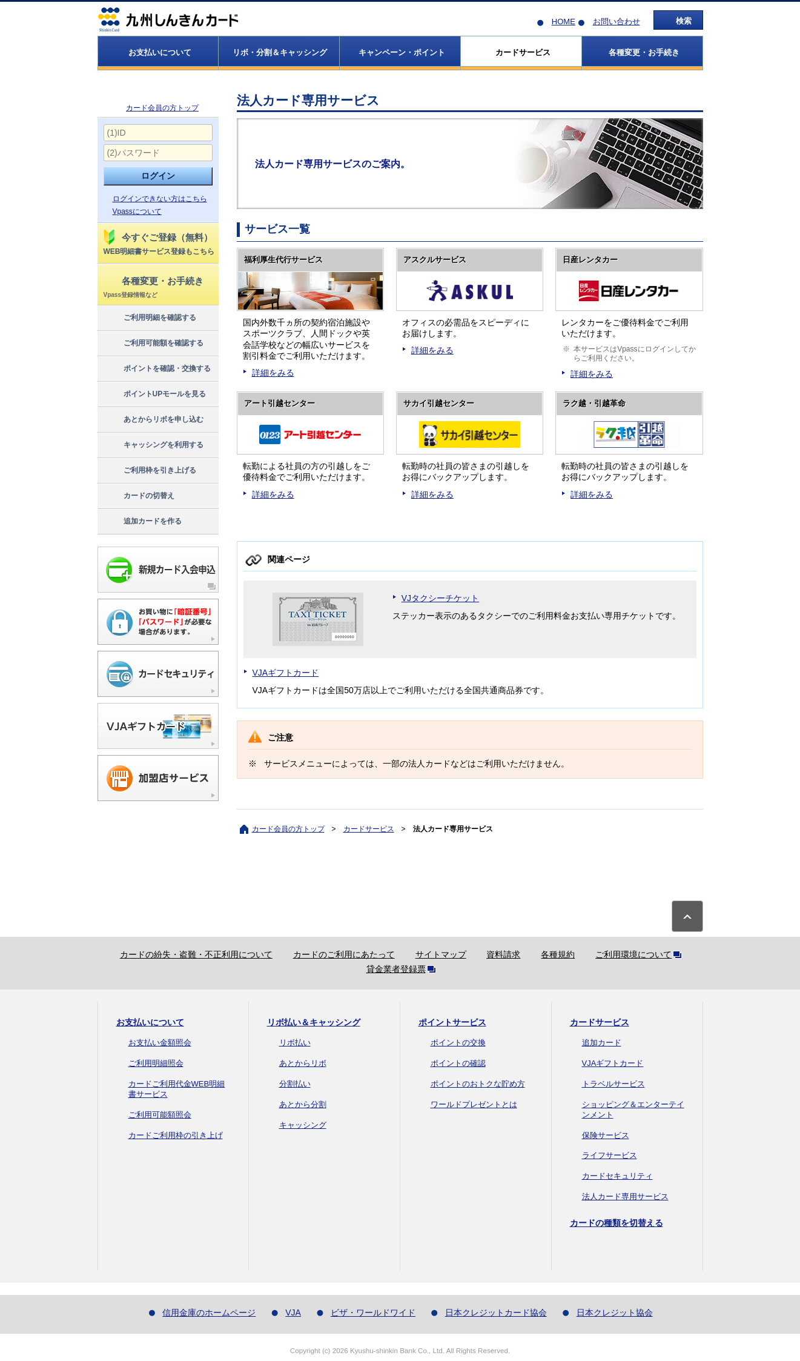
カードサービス (368, 829)
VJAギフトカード (286, 672)
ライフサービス (609, 1155)
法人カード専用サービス (625, 1196)
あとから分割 (302, 1104)
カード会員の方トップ (162, 108)
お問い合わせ (616, 21)
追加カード (601, 1042)
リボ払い (295, 1042)
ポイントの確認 (458, 1063)
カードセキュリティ (617, 1175)
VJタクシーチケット (440, 598)
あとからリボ (302, 1063)
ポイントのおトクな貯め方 (478, 1083)
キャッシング (302, 1125)
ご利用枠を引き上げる (149, 471)
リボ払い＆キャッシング (313, 1022)
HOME (563, 21)
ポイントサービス (452, 1022)
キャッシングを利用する (152, 445)
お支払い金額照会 (159, 1042)
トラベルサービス (613, 1083)
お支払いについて (150, 1022)
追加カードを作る (142, 522)
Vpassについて (137, 211)
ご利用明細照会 (155, 1063)
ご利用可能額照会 (159, 1114)
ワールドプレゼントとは (474, 1104)
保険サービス (605, 1135)
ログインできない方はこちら (160, 199)
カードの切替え (138, 496)
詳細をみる (273, 373)
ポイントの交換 (458, 1042)
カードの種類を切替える (616, 1223)
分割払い (295, 1083)
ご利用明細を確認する (149, 318)
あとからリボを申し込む (152, 420)
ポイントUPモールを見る (154, 394)
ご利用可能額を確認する (152, 343)
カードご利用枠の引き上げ (175, 1135)
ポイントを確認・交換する (156, 369)
